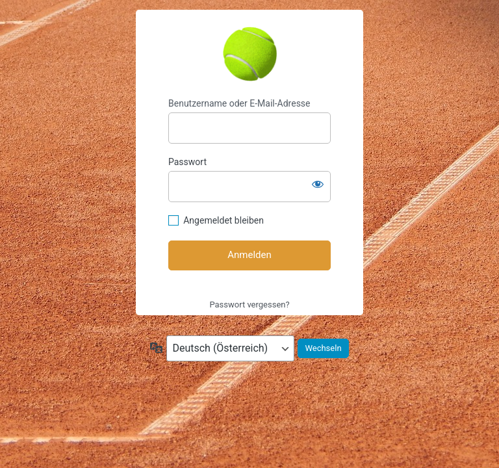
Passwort (187, 162)
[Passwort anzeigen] (318, 184)
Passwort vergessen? (249, 304)
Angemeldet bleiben (223, 220)
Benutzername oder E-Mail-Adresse (239, 103)
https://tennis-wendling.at (249, 54)
